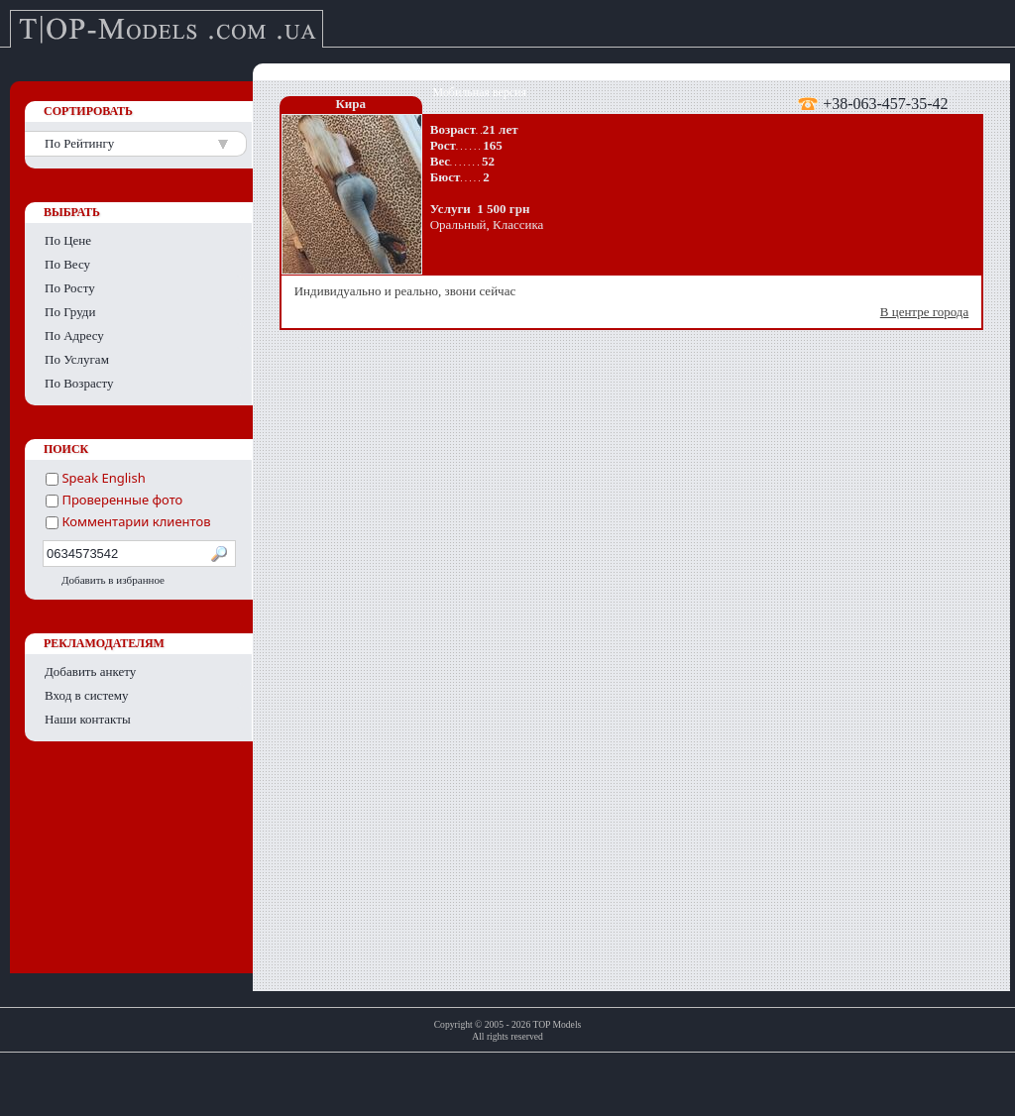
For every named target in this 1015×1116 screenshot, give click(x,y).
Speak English (96, 478)
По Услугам (77, 359)
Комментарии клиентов (128, 521)
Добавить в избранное (113, 580)
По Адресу (74, 335)
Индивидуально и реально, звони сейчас (634, 301)
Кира (350, 103)
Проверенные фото (114, 499)
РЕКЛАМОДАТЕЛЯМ (104, 643)
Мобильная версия (479, 92)
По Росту (70, 287)
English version (955, 92)
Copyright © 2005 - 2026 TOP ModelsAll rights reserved (508, 1030)
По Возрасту (79, 383)
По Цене (68, 240)
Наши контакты (88, 719)
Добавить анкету (90, 671)
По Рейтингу (79, 143)
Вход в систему (87, 695)
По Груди (70, 311)
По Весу (67, 264)
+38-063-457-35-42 (885, 103)
